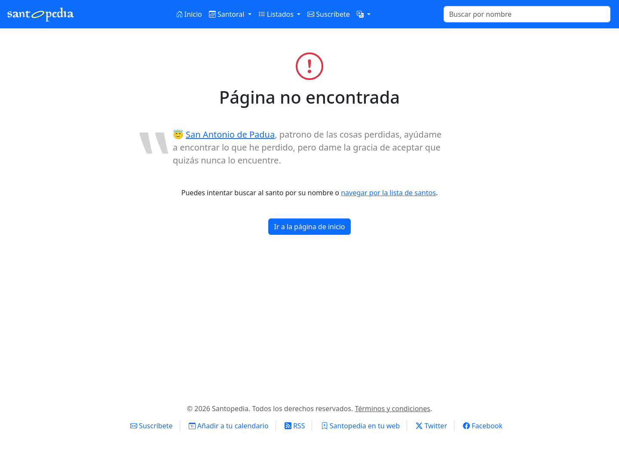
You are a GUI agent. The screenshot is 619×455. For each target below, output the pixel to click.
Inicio (189, 14)
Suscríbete (328, 14)
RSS (295, 425)
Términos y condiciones (392, 408)
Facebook (483, 425)
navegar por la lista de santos (388, 192)
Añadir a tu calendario (229, 425)
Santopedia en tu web (360, 425)
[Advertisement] (309, 322)
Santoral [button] (227, 14)
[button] (363, 14)
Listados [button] (276, 14)
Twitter (431, 425)
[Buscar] (527, 14)
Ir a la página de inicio (309, 226)
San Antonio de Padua (230, 134)
